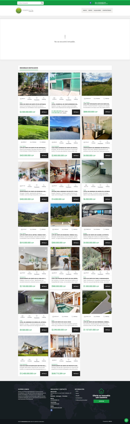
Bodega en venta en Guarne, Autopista (96, 235)
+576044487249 (101, 2)
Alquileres (97, 10)
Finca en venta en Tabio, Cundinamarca (96, 278)
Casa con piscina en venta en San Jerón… (65, 278)
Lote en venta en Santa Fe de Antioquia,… (33, 147)
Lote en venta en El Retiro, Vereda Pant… (33, 235)
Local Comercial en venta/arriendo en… (65, 104)
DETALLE (44, 112)
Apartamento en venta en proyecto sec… (65, 365)
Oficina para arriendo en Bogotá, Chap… (65, 191)
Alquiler (77, 395)
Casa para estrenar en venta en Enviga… (65, 147)
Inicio (85, 10)
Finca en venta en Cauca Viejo (61, 322)
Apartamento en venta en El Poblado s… (33, 278)
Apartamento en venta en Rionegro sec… (33, 191)
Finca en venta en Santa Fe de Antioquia (33, 104)
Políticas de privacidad (81, 400)
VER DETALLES (33, 84)
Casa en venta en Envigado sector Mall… (33, 365)
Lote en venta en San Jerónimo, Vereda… (96, 322)
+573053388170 (101, 3)
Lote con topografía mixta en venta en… (96, 104)
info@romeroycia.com (56, 407)
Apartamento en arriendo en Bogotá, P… (96, 147)
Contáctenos (107, 10)
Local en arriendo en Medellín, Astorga (96, 191)
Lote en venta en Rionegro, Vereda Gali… (65, 235)
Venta (90, 10)
